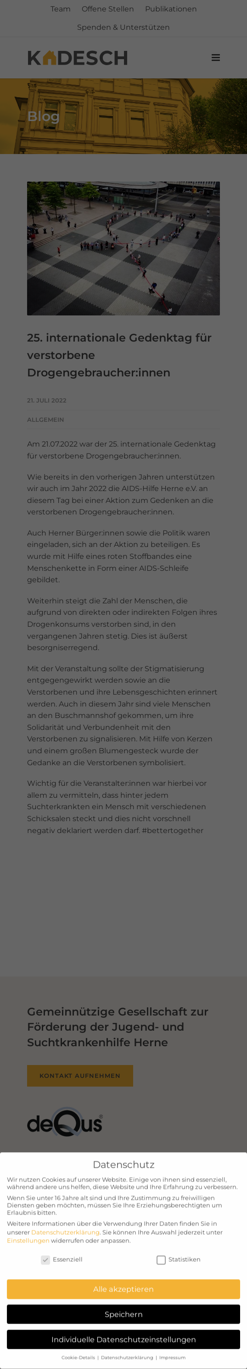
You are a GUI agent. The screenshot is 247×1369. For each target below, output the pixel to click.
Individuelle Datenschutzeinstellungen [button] (123, 1334)
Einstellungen (28, 1235)
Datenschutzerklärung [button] (128, 1352)
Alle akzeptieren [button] (123, 1284)
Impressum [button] (172, 1352)
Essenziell (62, 1254)
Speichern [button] (124, 1309)
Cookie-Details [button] (79, 1352)
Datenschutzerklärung (65, 1227)
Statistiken (179, 1254)
